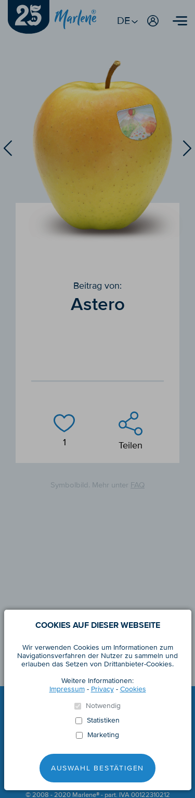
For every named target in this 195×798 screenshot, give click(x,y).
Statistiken (103, 720)
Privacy (102, 689)
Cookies (133, 689)
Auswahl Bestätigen (97, 768)
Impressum (67, 689)
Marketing (103, 735)
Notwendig (103, 706)
